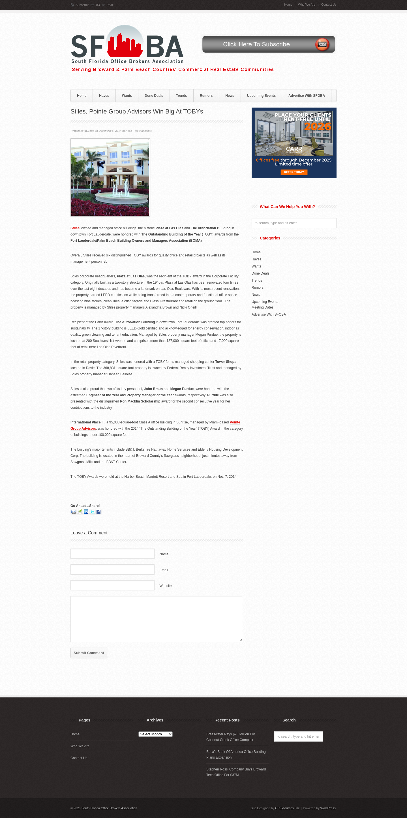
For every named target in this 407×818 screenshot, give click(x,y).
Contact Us (329, 4)
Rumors (206, 96)
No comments (143, 130)
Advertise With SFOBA (306, 96)
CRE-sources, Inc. (287, 808)
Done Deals (154, 96)
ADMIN (89, 130)
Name (164, 554)
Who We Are (307, 4)
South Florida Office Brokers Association (109, 808)
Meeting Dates (262, 307)
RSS (98, 5)
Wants (127, 96)
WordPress (328, 808)
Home (288, 4)
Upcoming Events (261, 96)
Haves (104, 96)
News (229, 96)
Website (166, 586)
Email (109, 5)
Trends (181, 96)
